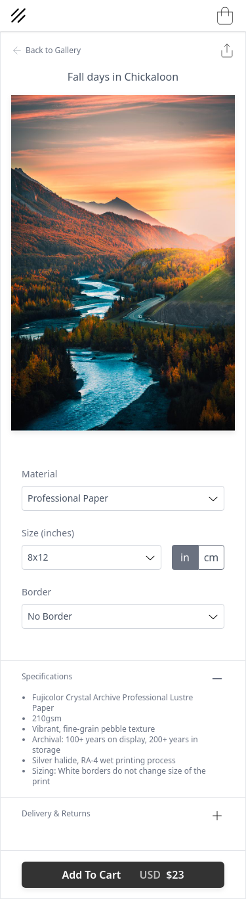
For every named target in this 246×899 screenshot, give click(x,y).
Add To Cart (123, 875)
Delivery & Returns (123, 816)
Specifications (123, 678)
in (185, 557)
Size (48, 533)
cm (211, 557)
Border (36, 592)
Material (39, 474)
